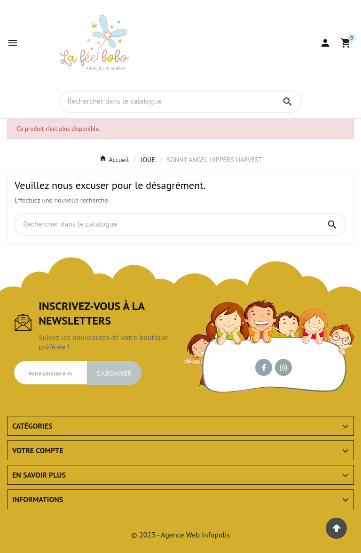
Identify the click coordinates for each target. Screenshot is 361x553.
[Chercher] (167, 101)
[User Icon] (325, 43)
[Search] (287, 101)
